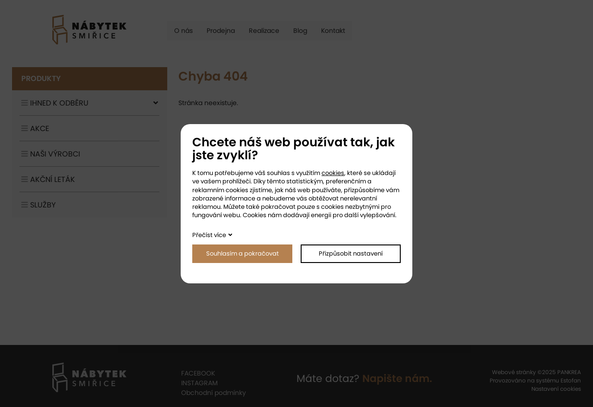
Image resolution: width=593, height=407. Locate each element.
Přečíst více (209, 235)
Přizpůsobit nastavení (351, 253)
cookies (333, 173)
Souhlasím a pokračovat (242, 253)
